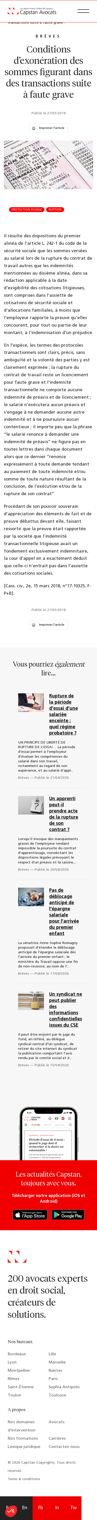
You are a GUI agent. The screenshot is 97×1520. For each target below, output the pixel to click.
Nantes (55, 1371)
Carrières (57, 1439)
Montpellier (19, 1371)
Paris (53, 1379)
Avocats (57, 1422)
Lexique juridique (24, 1447)
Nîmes (13, 1379)
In (57, 1508)
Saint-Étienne (21, 1387)
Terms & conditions (24, 1479)
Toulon (14, 1395)
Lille (52, 1354)
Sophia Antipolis (64, 1387)
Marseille (57, 1362)
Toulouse (57, 1395)
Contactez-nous (64, 1447)
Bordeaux (17, 1354)
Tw (73, 1508)
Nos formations (23, 1439)
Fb (40, 1508)
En (24, 1508)
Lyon (12, 1362)
